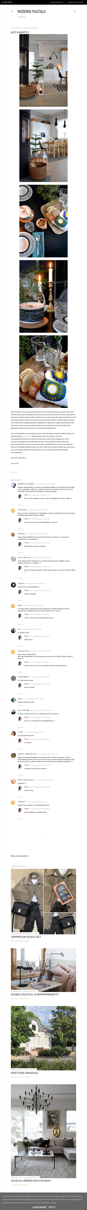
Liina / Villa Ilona (24, 557)
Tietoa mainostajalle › (76, 2)
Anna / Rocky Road (25, 780)
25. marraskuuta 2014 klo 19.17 (40, 495)
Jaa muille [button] (14, 472)
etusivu (22, 17)
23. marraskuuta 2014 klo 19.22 (39, 677)
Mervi (26, 495)
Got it (52, 1207)
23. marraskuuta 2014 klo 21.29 (47, 754)
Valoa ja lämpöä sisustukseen (31, 1180)
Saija (19, 605)
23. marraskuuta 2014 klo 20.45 (33, 699)
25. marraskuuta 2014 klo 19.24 (40, 739)
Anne (20, 699)
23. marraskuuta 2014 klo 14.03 (37, 510)
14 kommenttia (24, 998)
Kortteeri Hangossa (24, 1073)
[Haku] (74, 11)
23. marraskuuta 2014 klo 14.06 (37, 534)
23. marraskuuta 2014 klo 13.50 (45, 484)
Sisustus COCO (24, 651)
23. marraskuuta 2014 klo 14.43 (35, 583)
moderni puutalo (32, 11)
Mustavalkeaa (23, 677)
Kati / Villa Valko (24, 710)
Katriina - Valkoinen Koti (27, 754)
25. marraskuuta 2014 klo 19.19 (40, 543)
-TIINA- (20, 732)
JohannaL (22, 534)
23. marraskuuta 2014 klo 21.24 (34, 732)
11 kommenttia (24, 941)
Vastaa (20, 505)
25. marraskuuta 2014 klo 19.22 (40, 684)
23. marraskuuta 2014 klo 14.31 (41, 557)
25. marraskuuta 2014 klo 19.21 (40, 614)
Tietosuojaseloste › (57, 2)
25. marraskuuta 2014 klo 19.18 (40, 519)
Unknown (21, 802)
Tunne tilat (22, 510)
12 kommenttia (24, 1077)
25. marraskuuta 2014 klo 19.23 (40, 717)
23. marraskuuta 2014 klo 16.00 (40, 651)
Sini (19, 629)
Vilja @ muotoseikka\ (26, 484)
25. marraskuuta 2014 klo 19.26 (40, 765)
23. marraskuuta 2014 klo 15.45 (31, 629)
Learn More (39, 1207)
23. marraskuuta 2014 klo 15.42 (32, 605)
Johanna (21, 583)
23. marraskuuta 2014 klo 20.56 (41, 710)
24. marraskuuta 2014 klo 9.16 (43, 780)
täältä (24, 436)
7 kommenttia (24, 1185)
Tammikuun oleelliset (26, 937)
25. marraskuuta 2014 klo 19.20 (40, 566)
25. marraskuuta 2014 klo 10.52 (36, 802)
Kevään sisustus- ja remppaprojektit (35, 994)
